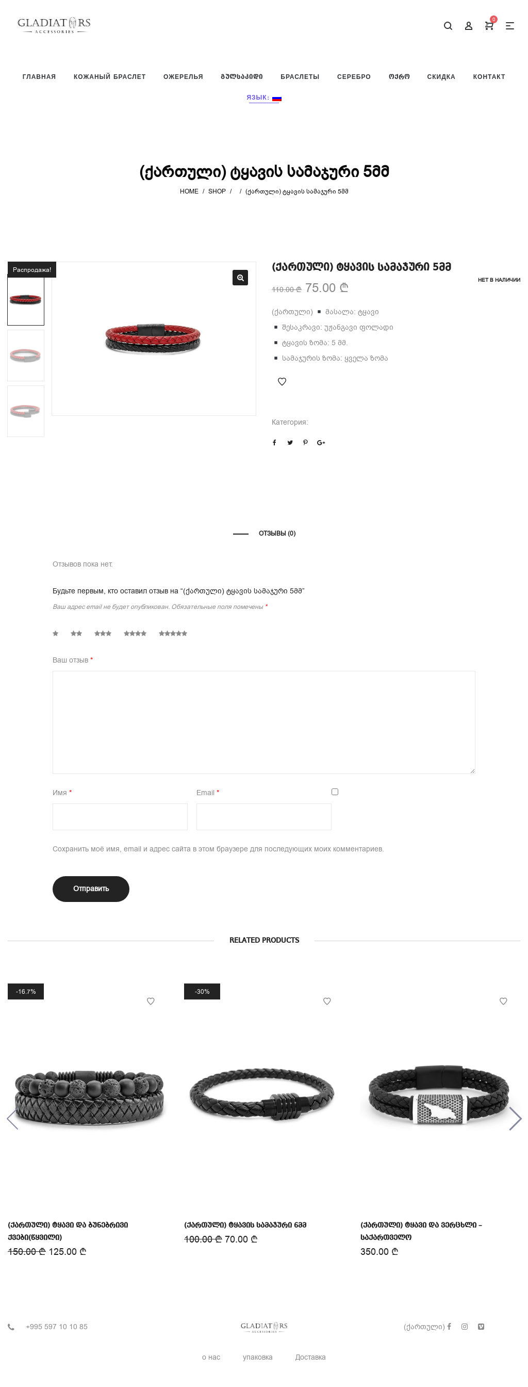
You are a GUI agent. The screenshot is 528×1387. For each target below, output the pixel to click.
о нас (211, 1357)
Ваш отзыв (73, 660)
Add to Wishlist (282, 381)
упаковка (258, 1357)
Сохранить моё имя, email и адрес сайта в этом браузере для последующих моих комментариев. (218, 849)
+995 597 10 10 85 (57, 1327)
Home (189, 191)
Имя (62, 793)
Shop (217, 191)
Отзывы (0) (277, 533)
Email (207, 793)
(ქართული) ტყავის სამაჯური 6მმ (245, 1224)
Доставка (310, 1357)
